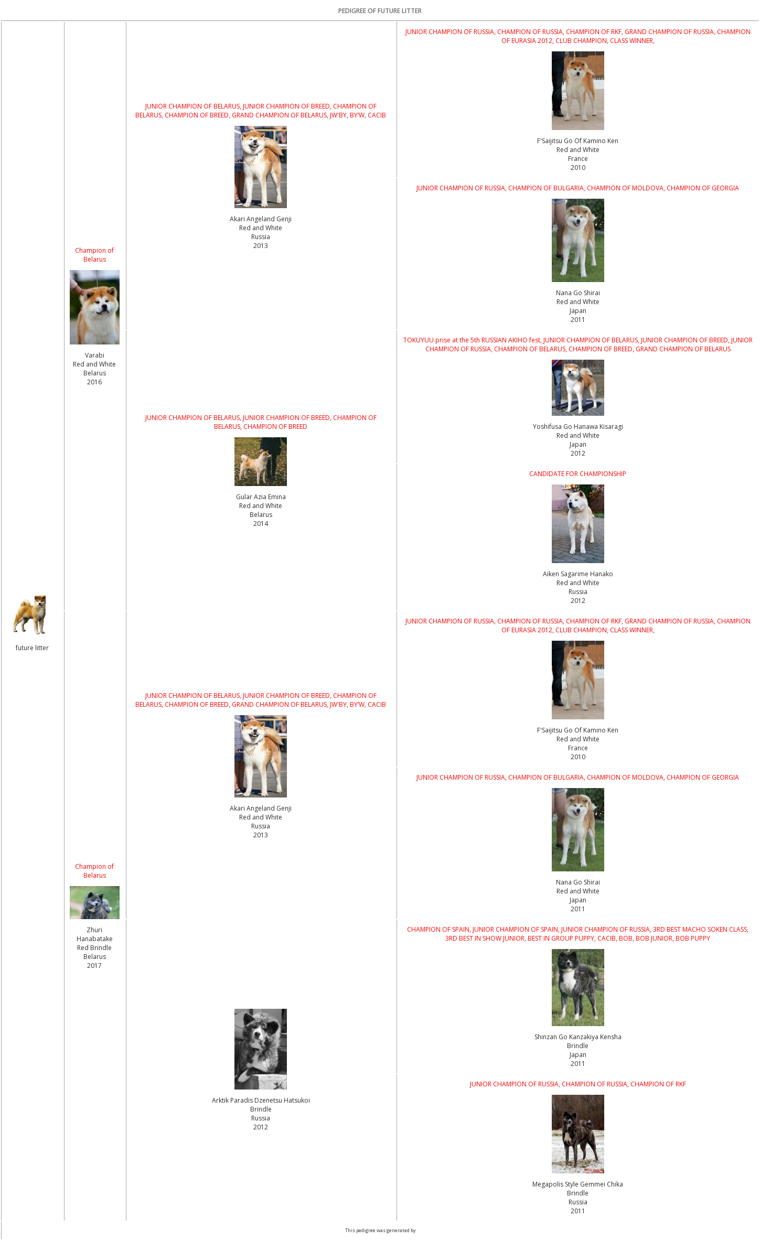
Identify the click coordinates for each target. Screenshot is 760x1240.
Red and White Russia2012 (578, 591)
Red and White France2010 (578, 158)
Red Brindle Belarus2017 (94, 956)
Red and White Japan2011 (578, 310)
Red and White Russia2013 (260, 236)
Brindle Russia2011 (577, 1202)
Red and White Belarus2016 (94, 373)
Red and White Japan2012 (578, 444)
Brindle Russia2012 (261, 1118)
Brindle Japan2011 (577, 1054)
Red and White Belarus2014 (260, 514)
